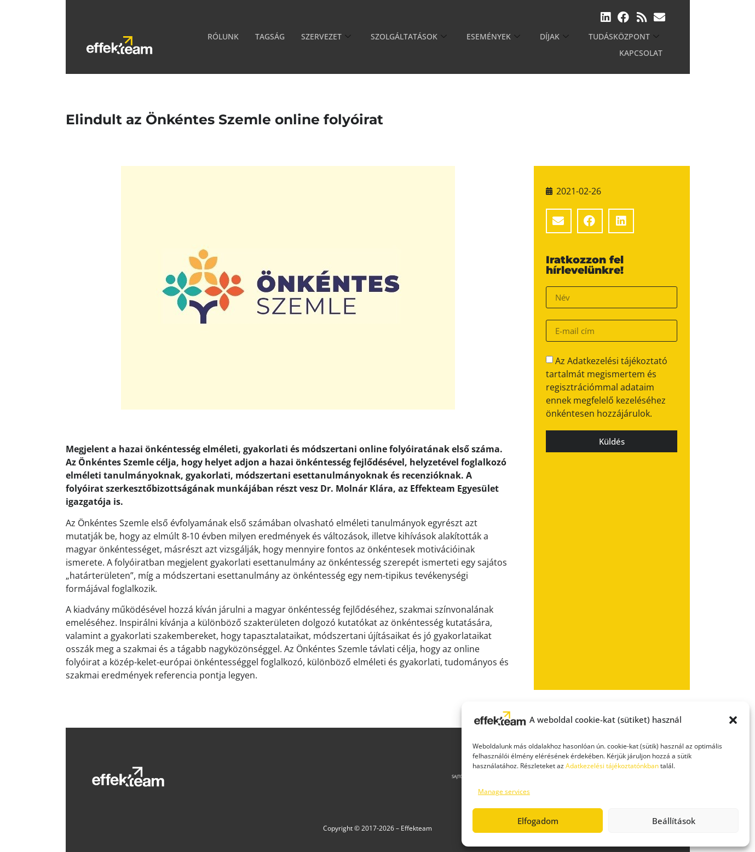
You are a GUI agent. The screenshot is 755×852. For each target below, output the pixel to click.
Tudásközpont (571, 45)
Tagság (240, 45)
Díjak (506, 45)
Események (448, 45)
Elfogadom (537, 820)
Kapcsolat (643, 45)
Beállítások (673, 820)
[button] (733, 720)
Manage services (504, 791)
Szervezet (292, 45)
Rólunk (196, 45)
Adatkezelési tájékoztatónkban (612, 765)
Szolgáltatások (369, 45)
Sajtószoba (418, 776)
